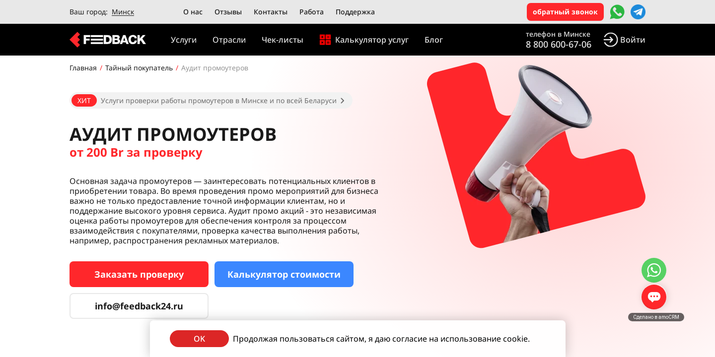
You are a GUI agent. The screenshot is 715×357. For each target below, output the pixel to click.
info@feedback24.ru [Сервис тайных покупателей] (139, 306)
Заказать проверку (139, 274)
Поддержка (355, 11)
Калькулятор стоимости (284, 274)
